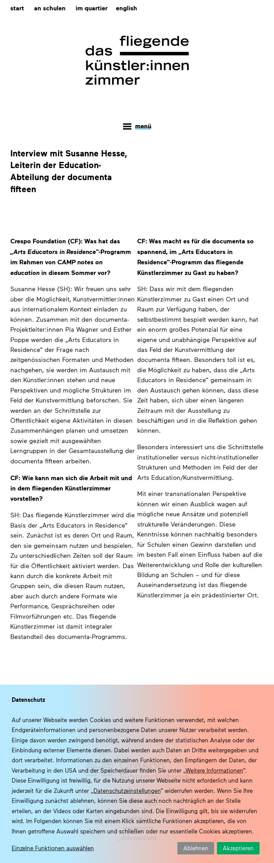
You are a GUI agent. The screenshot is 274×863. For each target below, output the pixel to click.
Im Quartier (92, 8)
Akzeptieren (238, 847)
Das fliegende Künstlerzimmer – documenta (137, 60)
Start (17, 8)
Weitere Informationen (214, 770)
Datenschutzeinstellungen (127, 790)
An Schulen (50, 8)
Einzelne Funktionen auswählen (53, 847)
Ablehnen (195, 847)
